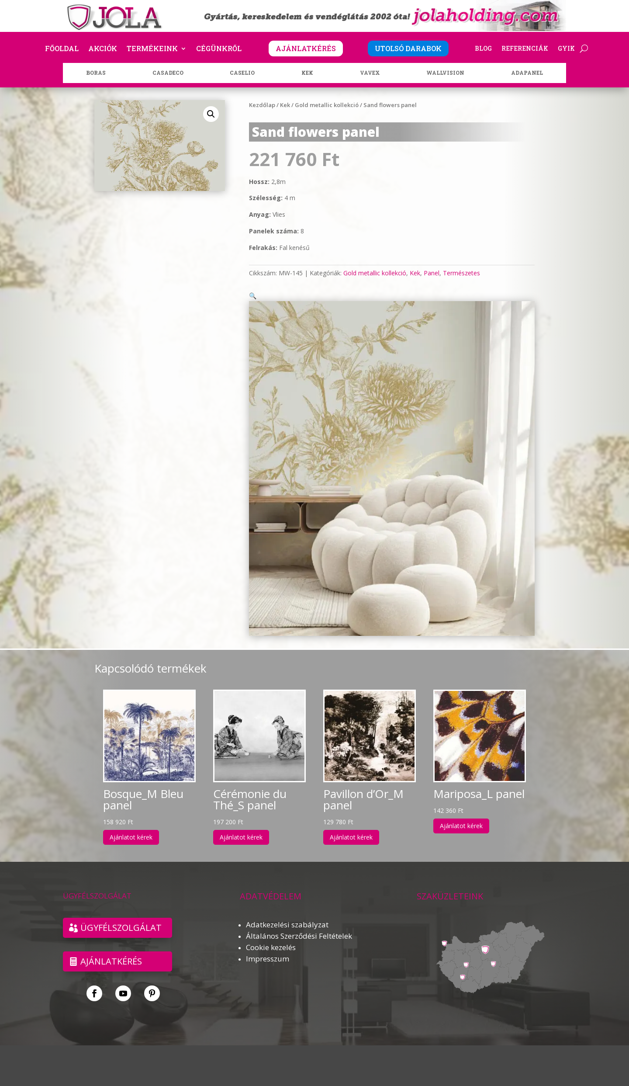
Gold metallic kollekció (327, 105)
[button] (211, 114)
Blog (483, 48)
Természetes (461, 273)
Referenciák (524, 48)
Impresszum (267, 948)
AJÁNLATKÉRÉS (306, 48)
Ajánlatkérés (111, 951)
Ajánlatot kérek (131, 826)
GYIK (566, 48)
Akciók (102, 49)
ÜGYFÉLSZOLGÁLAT (121, 917)
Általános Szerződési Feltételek (299, 925)
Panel (431, 273)
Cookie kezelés (271, 937)
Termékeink (152, 49)
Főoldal (62, 49)
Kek (285, 105)
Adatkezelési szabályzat (287, 914)
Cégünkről (219, 49)
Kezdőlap (262, 105)
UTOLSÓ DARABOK (408, 48)
